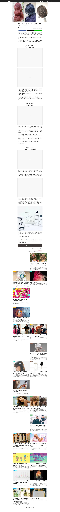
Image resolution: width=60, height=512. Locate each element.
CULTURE (32, 253)
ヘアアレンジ (40, 251)
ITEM (13, 361)
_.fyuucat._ (35, 248)
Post (30, 30)
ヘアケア (31, 251)
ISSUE (14, 396)
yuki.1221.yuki (41, 248)
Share (21, 30)
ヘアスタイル (34, 251)
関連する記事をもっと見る (30, 507)
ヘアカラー (37, 251)
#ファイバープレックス (25, 239)
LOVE (13, 380)
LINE (38, 30)
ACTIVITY (14, 307)
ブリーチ (29, 251)
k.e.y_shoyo (38, 248)
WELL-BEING (14, 324)
